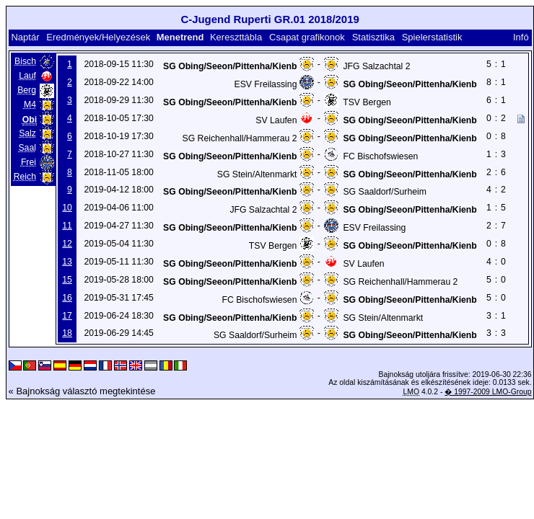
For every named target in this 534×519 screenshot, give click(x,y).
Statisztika (373, 37)
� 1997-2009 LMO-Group (488, 392)
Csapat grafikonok (307, 37)
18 (67, 333)
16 (67, 298)
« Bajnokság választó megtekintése (82, 391)
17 (67, 316)
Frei (28, 162)
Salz (27, 133)
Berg (26, 90)
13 (67, 262)
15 (67, 280)
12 (67, 244)
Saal (26, 148)
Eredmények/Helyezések (98, 37)
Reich (25, 177)
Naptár (25, 37)
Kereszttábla (236, 37)
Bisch (25, 61)
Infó (521, 37)
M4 (30, 104)
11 (67, 226)
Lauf (27, 76)
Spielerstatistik (432, 37)
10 (67, 208)
